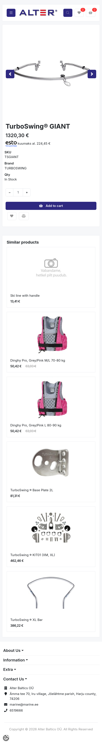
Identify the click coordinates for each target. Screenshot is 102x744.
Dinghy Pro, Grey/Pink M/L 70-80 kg (37, 360)
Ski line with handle (25, 296)
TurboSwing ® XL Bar (26, 620)
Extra (8, 669)
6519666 (16, 710)
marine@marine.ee (24, 704)
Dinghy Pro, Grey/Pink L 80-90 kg (35, 425)
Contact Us (13, 679)
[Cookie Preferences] (6, 738)
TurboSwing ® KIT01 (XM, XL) (32, 555)
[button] (10, 74)
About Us (11, 650)
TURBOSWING (16, 168)
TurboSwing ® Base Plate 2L (31, 490)
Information (14, 660)
